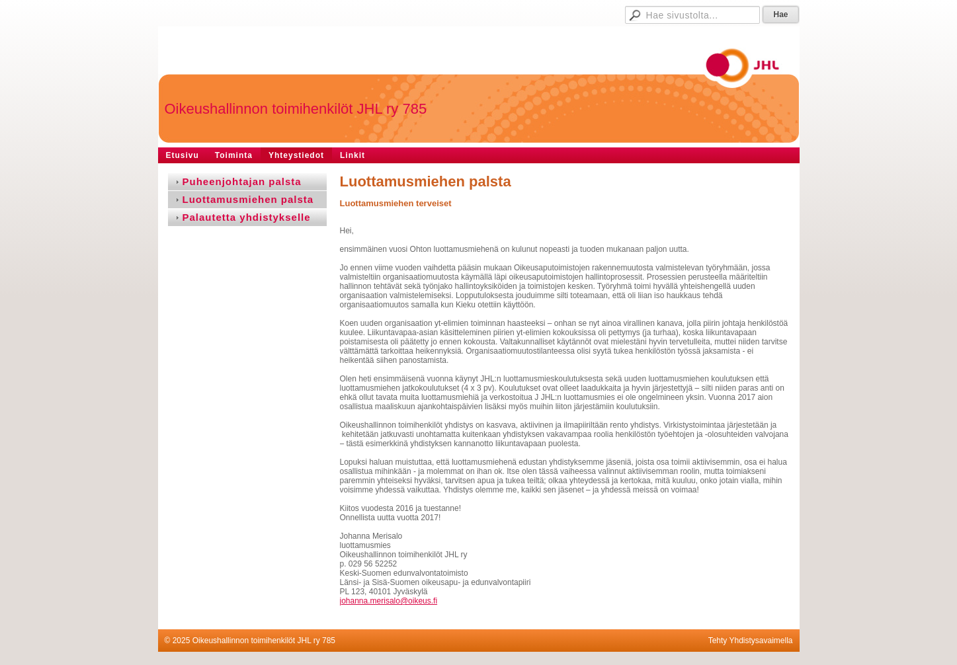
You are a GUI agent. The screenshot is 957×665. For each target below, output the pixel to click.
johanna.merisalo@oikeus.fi (389, 601)
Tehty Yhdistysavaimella (750, 640)
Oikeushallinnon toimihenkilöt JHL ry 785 (296, 108)
